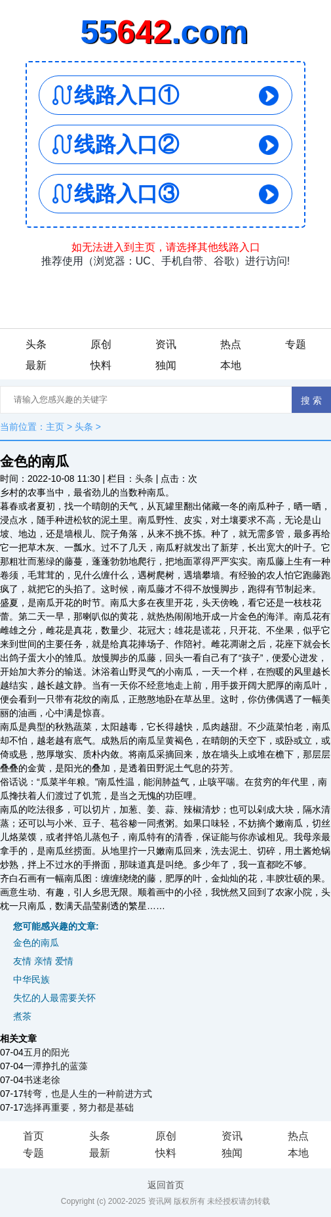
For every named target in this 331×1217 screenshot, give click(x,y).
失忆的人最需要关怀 (54, 998)
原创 (100, 344)
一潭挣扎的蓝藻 (56, 1066)
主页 (55, 426)
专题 (295, 344)
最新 (36, 365)
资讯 (165, 344)
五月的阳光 (46, 1052)
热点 (230, 344)
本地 (230, 365)
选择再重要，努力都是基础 (79, 1107)
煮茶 (22, 1016)
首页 (33, 1136)
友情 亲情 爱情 (43, 961)
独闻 (165, 365)
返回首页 (165, 1185)
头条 (36, 344)
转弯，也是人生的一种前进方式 (88, 1093)
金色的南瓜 (36, 942)
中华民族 (31, 979)
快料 (100, 365)
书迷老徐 (42, 1080)
